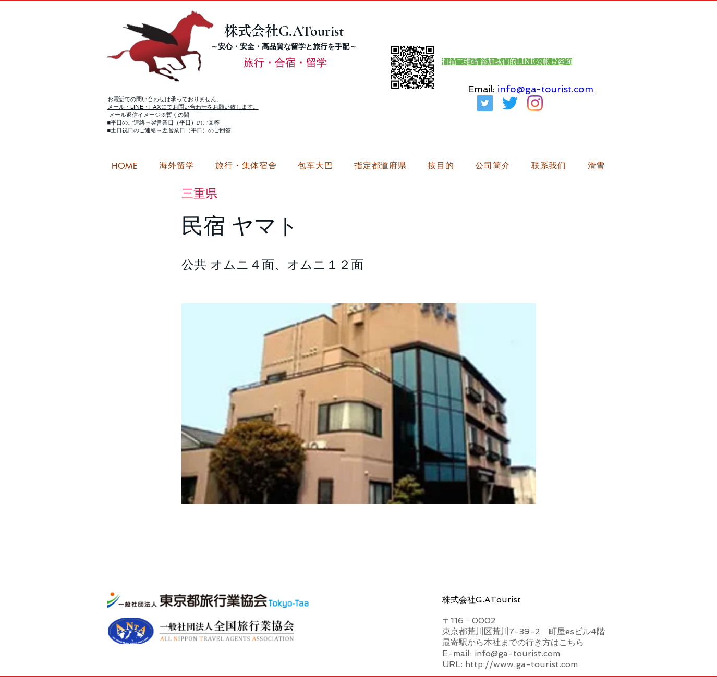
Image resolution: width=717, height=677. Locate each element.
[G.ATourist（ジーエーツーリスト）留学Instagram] (535, 103)
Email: (481, 88)
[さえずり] (510, 103)
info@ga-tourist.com (545, 88)
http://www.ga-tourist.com (521, 664)
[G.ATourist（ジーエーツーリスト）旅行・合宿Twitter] (485, 103)
